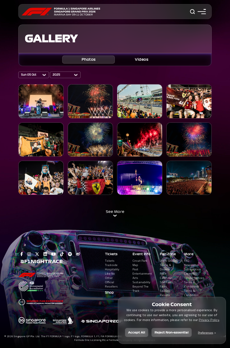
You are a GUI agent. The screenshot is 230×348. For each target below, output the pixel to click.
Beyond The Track (141, 288)
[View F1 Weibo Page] (78, 254)
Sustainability (141, 282)
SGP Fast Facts (165, 284)
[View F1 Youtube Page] (53, 254)
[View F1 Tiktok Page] (62, 254)
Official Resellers (111, 284)
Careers (189, 273)
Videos (141, 59)
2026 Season (169, 260)
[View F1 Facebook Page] (21, 254)
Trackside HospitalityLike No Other (112, 271)
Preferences (205, 332)
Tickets (111, 254)
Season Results (165, 293)
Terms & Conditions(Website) (191, 295)
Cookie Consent (172, 304)
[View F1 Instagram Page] (29, 254)
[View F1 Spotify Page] (70, 254)
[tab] (88, 59)
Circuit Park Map (140, 262)
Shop (109, 292)
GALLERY (51, 39)
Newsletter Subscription (192, 267)
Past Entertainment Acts (142, 273)
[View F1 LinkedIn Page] (45, 254)
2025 (56, 75)
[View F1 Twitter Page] (37, 254)
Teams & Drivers (165, 267)
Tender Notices (194, 278)
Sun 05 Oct (28, 75)
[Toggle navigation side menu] (201, 11)
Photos (89, 59)
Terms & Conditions (191, 284)
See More (115, 211)
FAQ (186, 260)
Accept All (136, 332)
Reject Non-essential (172, 332)
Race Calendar (166, 275)
